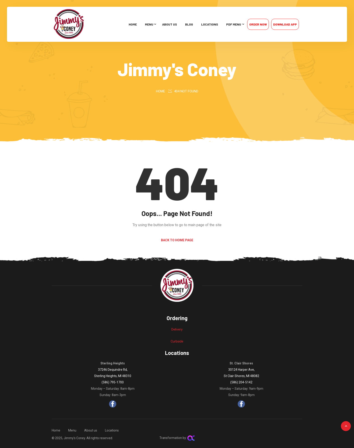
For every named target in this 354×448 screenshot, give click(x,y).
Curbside (177, 341)
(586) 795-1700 (113, 382)
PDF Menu (233, 24)
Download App (285, 24)
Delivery (177, 329)
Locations (209, 24)
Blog (189, 24)
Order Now (258, 24)
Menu (149, 24)
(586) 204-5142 (241, 382)
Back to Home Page (177, 240)
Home (133, 24)
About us (169, 24)
